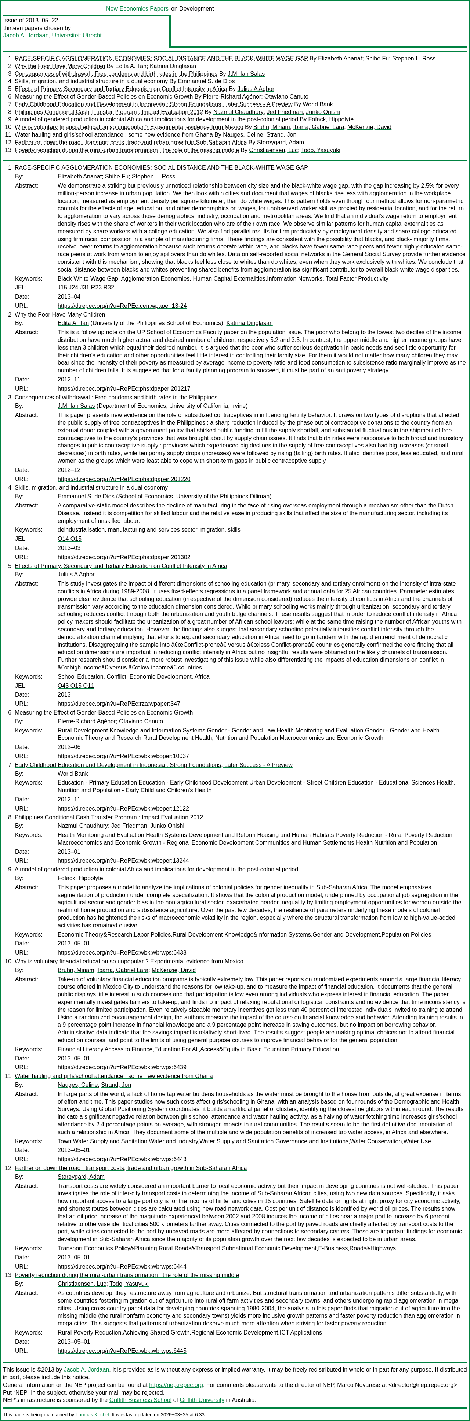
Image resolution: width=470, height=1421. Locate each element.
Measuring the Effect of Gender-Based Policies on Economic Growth (104, 96)
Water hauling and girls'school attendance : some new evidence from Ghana (114, 135)
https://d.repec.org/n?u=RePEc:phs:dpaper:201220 (124, 479)
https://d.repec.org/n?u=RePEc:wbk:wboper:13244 (123, 860)
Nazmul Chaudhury (238, 112)
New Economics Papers (137, 8)
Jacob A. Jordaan (26, 35)
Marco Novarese (358, 1385)
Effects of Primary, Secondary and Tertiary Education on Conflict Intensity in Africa (121, 89)
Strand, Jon (282, 135)
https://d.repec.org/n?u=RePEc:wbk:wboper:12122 (123, 808)
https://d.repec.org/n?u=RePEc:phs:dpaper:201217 (124, 388)
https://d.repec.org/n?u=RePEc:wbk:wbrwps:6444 (122, 1266)
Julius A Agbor (256, 89)
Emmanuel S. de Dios (206, 81)
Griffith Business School (140, 1400)
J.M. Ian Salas (246, 74)
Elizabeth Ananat (340, 58)
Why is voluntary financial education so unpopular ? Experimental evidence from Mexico (129, 127)
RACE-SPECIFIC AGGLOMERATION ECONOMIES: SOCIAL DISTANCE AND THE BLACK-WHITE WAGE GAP (161, 58)
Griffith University (202, 1400)
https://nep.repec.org (176, 1385)
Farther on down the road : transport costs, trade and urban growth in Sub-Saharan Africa (131, 142)
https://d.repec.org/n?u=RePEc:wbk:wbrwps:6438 (122, 952)
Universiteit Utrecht (77, 35)
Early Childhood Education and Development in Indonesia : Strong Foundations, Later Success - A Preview (154, 104)
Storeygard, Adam (280, 142)
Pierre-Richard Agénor (232, 96)
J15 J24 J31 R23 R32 (86, 287)
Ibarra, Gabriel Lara (318, 127)
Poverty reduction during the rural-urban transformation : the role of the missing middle (127, 150)
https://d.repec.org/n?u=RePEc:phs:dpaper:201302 (124, 557)
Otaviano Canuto (286, 96)
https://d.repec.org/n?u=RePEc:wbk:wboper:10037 (123, 756)
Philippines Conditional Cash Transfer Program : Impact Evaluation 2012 (109, 112)
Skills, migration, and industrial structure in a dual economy (91, 81)
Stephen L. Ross (413, 58)
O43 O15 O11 (76, 686)
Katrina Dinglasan (173, 66)
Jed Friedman (285, 112)
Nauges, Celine (243, 135)
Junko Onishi (323, 112)
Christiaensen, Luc (273, 150)
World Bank (318, 104)
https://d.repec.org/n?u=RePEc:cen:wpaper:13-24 (122, 306)
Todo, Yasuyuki (320, 150)
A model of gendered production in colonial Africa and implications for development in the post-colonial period (156, 119)
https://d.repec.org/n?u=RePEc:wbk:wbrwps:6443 (122, 1159)
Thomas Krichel (92, 1414)
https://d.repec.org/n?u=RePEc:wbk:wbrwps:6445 (122, 1351)
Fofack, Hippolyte (331, 119)
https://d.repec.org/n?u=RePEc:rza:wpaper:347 (119, 704)
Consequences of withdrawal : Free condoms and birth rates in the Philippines (116, 74)
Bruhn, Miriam (271, 127)
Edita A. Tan (131, 66)
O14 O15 (70, 539)
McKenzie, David (369, 127)
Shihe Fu (377, 58)
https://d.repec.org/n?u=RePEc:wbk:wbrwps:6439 (122, 1067)
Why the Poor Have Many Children (60, 66)
